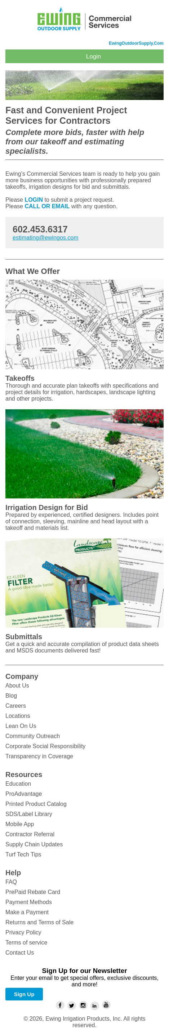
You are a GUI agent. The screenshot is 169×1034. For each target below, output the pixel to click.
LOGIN (34, 200)
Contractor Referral (29, 834)
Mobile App (19, 824)
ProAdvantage (23, 794)
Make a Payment (27, 912)
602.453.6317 (40, 229)
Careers (15, 706)
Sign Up (24, 994)
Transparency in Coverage (39, 756)
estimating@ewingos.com (46, 238)
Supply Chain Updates (34, 844)
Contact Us (19, 953)
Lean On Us (20, 726)
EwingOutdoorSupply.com (136, 43)
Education (18, 784)
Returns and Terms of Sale (39, 922)
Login (93, 56)
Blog (11, 696)
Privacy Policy (23, 932)
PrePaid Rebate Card (32, 892)
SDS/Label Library (28, 814)
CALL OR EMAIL (47, 206)
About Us (17, 685)
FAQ (11, 882)
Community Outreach (32, 736)
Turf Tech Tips (23, 854)
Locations (17, 716)
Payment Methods (28, 902)
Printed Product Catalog (36, 804)
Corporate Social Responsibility (45, 746)
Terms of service (26, 942)
